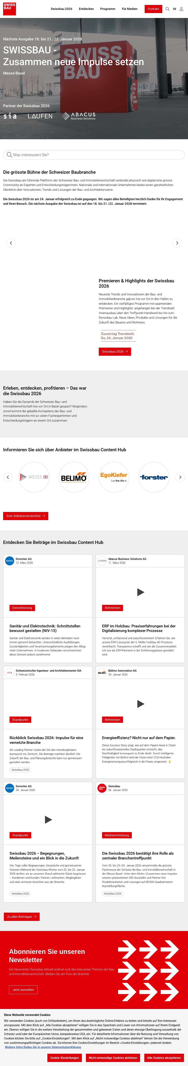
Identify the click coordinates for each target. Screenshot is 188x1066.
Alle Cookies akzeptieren (164, 1058)
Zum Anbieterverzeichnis (23, 516)
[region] (94, 1037)
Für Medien (129, 9)
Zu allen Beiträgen (19, 917)
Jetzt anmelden (23, 990)
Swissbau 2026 (61, 9)
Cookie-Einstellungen (64, 1058)
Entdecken (86, 9)
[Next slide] (177, 242)
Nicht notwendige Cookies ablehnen (113, 1058)
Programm (107, 9)
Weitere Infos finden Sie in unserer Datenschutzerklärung (43, 1047)
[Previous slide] (11, 242)
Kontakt (153, 9)
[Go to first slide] (180, 477)
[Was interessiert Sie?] (94, 154)
